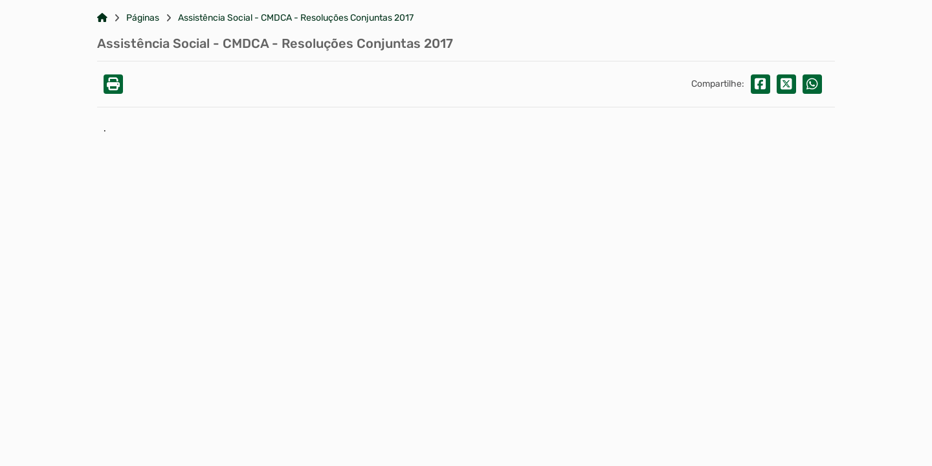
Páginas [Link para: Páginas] (142, 18)
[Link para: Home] (102, 18)
